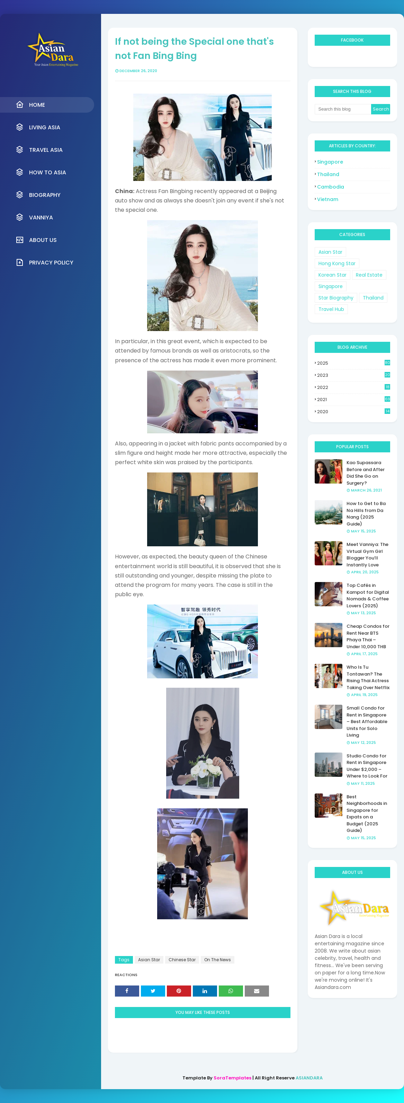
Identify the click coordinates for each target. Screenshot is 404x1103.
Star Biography (335, 297)
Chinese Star (182, 960)
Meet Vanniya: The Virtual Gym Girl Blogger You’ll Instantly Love (367, 554)
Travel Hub (331, 309)
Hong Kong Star (337, 263)
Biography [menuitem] (38, 195)
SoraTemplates (232, 1078)
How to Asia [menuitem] (41, 172)
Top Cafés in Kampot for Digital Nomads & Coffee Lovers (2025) (368, 595)
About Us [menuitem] (36, 240)
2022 (353, 387)
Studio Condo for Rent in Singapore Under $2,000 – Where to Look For (367, 766)
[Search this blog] (343, 109)
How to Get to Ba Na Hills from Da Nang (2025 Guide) (366, 513)
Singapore (330, 161)
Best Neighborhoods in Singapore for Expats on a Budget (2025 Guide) (367, 813)
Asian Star (149, 960)
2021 (353, 399)
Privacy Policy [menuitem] (44, 262)
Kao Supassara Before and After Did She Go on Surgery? (366, 472)
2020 (353, 411)
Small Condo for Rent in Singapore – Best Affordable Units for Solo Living (367, 721)
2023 (353, 375)
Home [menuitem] (30, 105)
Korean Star (332, 274)
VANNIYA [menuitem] (34, 217)
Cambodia (330, 186)
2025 (353, 363)
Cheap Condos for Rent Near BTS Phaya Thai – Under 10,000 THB (368, 636)
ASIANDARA (309, 1078)
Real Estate (369, 274)
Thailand (328, 174)
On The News (217, 960)
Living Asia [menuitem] (38, 127)
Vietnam (327, 199)
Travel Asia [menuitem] (39, 150)
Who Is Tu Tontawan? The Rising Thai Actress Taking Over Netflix (368, 677)
